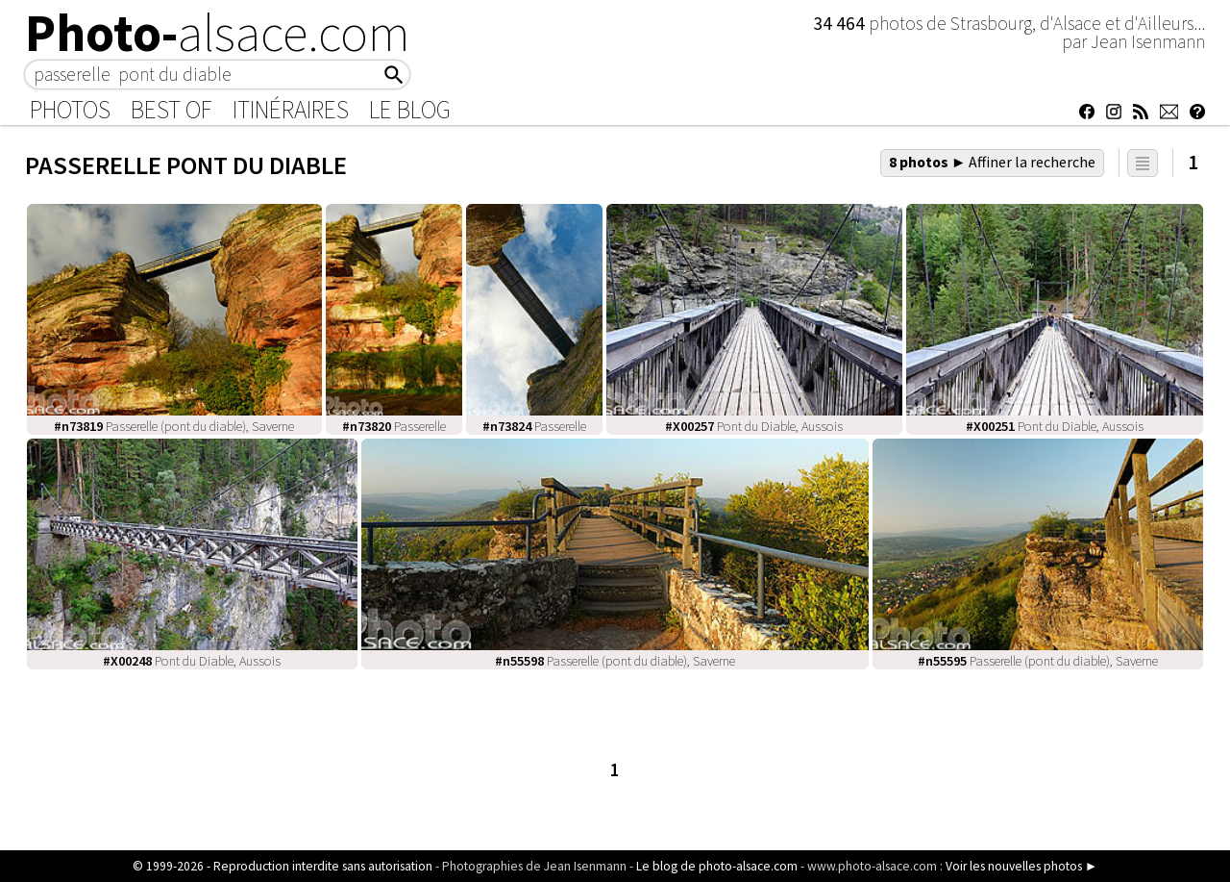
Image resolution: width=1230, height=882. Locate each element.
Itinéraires (291, 109)
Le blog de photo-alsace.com (717, 866)
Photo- (217, 32)
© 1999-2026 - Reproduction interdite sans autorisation (282, 866)
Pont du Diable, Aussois (754, 426)
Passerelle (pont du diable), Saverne (174, 426)
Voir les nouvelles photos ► (1021, 866)
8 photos (992, 161)
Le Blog (410, 109)
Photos (70, 109)
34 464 (841, 23)
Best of (171, 109)
